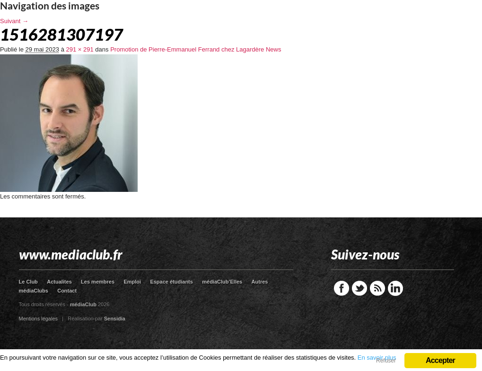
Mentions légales (38, 318)
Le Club (28, 282)
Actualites (59, 282)
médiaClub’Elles (222, 282)
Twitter (359, 288)
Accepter (440, 360)
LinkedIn (395, 288)
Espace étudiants (171, 282)
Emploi (132, 282)
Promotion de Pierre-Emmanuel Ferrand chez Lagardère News (195, 49)
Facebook (341, 288)
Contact (67, 290)
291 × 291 (80, 49)
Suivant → (14, 21)
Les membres (97, 282)
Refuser (386, 360)
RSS (377, 288)
